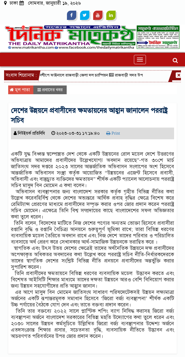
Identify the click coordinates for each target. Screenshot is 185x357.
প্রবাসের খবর (52, 90)
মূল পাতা (20, 90)
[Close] (178, 75)
